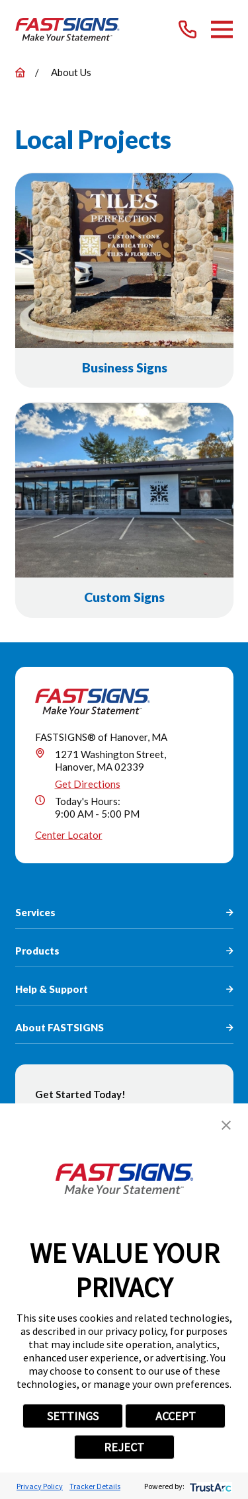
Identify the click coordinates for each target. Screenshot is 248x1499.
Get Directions (87, 784)
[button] (226, 1125)
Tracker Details (94, 1486)
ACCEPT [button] (175, 1416)
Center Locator (69, 835)
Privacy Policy (40, 1486)
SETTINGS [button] (73, 1416)
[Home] (67, 29)
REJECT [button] (124, 1447)
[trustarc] (209, 1486)
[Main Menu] (222, 29)
